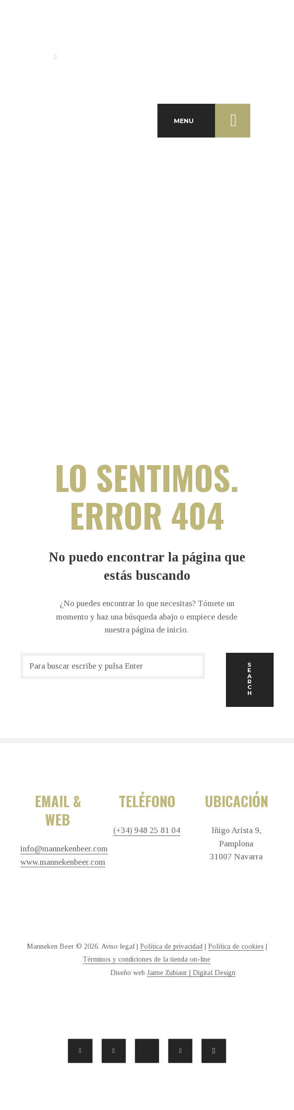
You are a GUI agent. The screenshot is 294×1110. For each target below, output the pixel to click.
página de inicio (159, 629)
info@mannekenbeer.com (64, 848)
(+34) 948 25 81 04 (146, 830)
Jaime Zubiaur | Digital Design (191, 972)
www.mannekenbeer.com (62, 862)
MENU (212, 121)
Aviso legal (118, 946)
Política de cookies (236, 946)
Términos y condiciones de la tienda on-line (147, 959)
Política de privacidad (171, 946)
